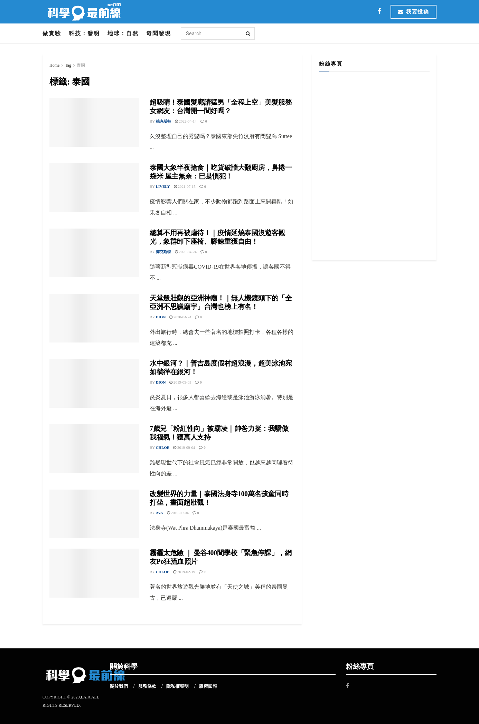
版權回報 (208, 686)
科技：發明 (84, 33)
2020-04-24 (186, 252)
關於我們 (119, 686)
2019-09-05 (180, 382)
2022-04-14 (186, 121)
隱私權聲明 (177, 686)
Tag (68, 65)
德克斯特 (163, 121)
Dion (161, 317)
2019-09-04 (184, 447)
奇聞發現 (158, 33)
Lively (163, 186)
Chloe (163, 447)
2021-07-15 (185, 186)
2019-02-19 (184, 572)
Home (54, 65)
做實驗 (52, 33)
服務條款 (147, 686)
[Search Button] (248, 33)
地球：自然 (123, 33)
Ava (159, 513)
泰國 (81, 65)
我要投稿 (413, 12)
